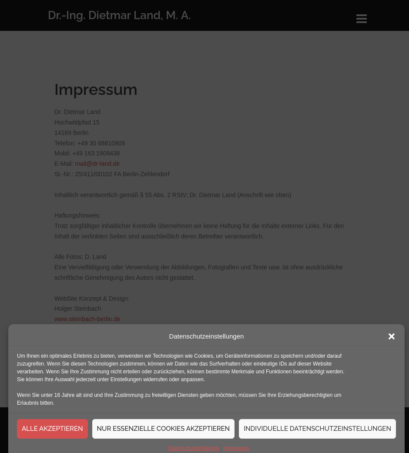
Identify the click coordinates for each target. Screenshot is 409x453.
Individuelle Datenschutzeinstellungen (317, 434)
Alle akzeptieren (52, 434)
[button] (391, 341)
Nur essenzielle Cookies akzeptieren (163, 434)
